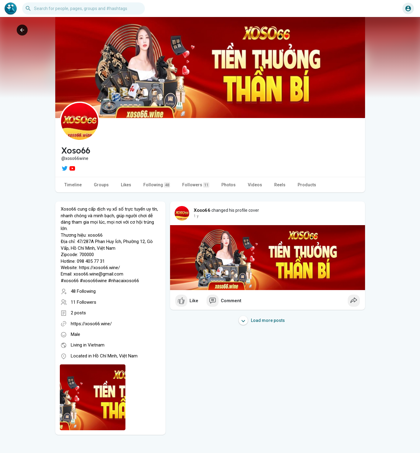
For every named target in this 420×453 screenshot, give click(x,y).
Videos (255, 184)
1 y (196, 216)
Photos (228, 184)
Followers (195, 185)
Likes (126, 184)
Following (156, 185)
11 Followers (83, 302)
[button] (83, 8)
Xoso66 (202, 210)
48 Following (83, 291)
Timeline (73, 184)
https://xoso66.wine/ (91, 323)
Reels (279, 184)
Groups (101, 184)
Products (307, 184)
